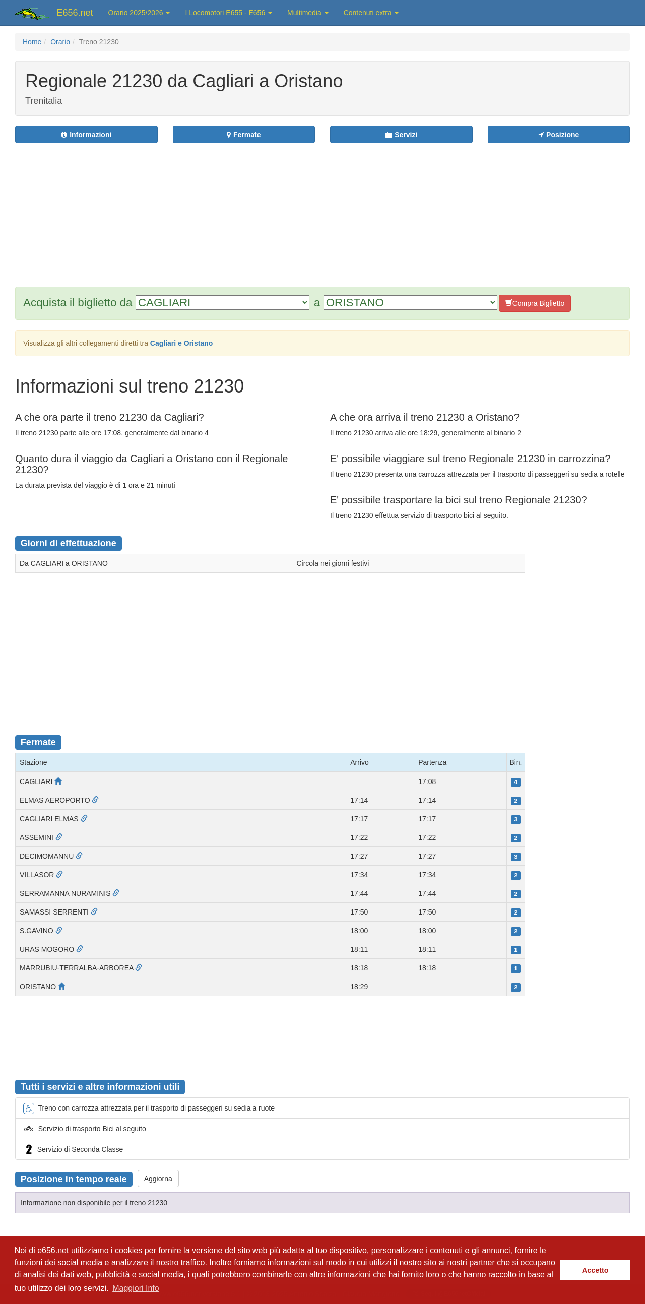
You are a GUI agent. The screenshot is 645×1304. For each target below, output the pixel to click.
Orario (60, 42)
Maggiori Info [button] (135, 1288)
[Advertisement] (383, 209)
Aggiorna (158, 1179)
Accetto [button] (595, 1270)
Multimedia (308, 13)
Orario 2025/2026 (139, 13)
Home (32, 42)
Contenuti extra (371, 13)
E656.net (75, 13)
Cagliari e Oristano (181, 343)
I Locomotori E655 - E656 (228, 13)
